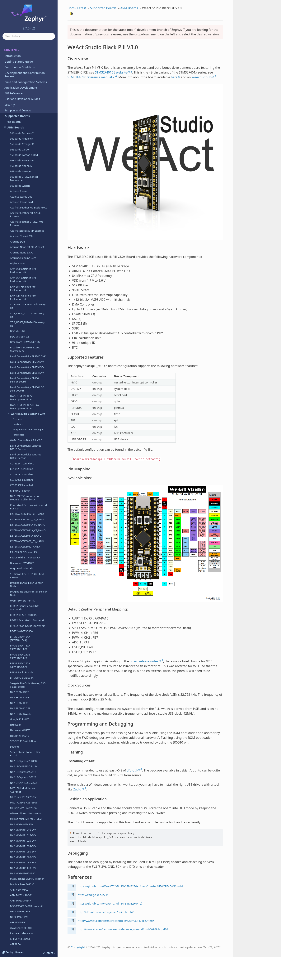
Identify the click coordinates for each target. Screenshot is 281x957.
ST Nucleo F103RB (20, 733)
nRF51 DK (15, 577)
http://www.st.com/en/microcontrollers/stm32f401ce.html (115, 921)
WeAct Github (201, 77)
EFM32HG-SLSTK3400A (23, 248)
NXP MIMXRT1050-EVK (23, 485)
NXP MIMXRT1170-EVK (23, 501)
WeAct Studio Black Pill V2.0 (26, 73)
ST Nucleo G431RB (20, 831)
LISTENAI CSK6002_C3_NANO (27, 153)
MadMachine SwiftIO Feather (27, 512)
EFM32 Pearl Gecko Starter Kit (27, 254)
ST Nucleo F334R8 (20, 760)
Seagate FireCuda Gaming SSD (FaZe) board (27, 318)
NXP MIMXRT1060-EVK (23, 490)
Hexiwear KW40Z (20, 363)
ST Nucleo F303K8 (20, 749)
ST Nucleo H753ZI (20, 858)
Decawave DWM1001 (22, 196)
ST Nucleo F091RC (20, 728)
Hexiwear (15, 358)
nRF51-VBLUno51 (20, 572)
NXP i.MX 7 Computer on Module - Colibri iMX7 (24, 131)
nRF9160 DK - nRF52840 (24, 700)
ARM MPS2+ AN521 (21, 528)
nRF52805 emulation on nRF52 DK (27, 662)
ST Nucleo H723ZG (20, 842)
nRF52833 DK (18, 603)
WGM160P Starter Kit (22, 234)
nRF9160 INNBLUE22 (22, 695)
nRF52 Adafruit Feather (23, 644)
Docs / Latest (77, 8)
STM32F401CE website (111, 72)
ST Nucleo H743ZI (20, 847)
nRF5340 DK (17, 684)
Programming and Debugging (28, 63)
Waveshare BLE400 (21, 561)
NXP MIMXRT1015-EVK (23, 469)
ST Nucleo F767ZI (20, 815)
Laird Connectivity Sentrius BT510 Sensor (25, 81)
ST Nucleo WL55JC (20, 946)
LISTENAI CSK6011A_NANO (25, 169)
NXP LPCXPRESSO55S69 (23, 416)
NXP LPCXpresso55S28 (23, 411)
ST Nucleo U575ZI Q (21, 935)
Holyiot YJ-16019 (19, 369)
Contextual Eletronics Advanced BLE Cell (28, 140)
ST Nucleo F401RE (20, 766)
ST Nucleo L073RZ (20, 880)
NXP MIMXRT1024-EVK (23, 479)
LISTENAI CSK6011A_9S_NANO (27, 158)
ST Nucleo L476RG (20, 913)
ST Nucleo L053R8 (20, 875)
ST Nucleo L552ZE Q (21, 929)
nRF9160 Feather (20, 124)
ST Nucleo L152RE (20, 886)
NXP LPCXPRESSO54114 (24, 400)
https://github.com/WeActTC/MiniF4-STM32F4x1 (109, 903)
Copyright (78, 947)
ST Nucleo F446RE (20, 798)
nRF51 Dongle (18, 583)
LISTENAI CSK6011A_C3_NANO (27, 164)
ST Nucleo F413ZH (20, 787)
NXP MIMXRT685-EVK (22, 507)
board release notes (144, 661)
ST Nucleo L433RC (20, 902)
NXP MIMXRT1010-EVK (23, 463)
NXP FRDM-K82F (19, 336)
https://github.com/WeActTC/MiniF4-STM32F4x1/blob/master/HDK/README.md (129, 886)
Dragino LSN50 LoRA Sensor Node (26, 218)
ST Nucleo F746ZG (20, 804)
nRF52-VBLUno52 (20, 655)
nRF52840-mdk (18, 614)
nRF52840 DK (18, 633)
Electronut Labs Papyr (22, 619)
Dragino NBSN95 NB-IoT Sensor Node (28, 226)
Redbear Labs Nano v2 (23, 650)
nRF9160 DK (17, 706)
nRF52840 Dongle (20, 639)
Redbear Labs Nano (21, 567)
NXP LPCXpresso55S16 (23, 405)
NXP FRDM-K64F (19, 331)
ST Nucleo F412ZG (20, 782)
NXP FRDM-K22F (19, 325)
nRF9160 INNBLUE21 (22, 689)
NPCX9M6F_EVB (19, 550)
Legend (14, 380)
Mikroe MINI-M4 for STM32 (26, 452)
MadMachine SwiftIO (22, 518)
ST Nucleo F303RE (20, 755)
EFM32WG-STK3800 (21, 264)
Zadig (77, 789)
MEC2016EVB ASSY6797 (23, 441)
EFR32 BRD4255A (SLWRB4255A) (20, 298)
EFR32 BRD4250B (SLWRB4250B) (20, 289)
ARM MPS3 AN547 (20, 534)
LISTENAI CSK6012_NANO (25, 180)
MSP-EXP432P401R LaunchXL (27, 539)
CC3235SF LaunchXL (21, 118)
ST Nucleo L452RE (20, 907)
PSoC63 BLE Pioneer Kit (23, 185)
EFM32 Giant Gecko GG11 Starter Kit (25, 241)
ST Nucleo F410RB (20, 771)
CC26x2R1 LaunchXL (22, 108)
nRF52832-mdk (18, 588)
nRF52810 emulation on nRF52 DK (27, 671)
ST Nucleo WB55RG (21, 940)
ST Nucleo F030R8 (20, 711)
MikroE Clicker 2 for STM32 (25, 447)
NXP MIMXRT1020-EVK (23, 474)
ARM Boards (129, 8)
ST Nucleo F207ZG (20, 738)
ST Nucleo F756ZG (20, 809)
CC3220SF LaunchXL (21, 113)
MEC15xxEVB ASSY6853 (23, 430)
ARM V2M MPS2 (19, 523)
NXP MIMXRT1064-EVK (23, 496)
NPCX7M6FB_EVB (20, 545)
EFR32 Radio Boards (21, 306)
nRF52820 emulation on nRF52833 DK (24, 596)
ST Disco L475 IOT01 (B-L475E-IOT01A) (27, 209)
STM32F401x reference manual (90, 77)
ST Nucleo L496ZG (20, 918)
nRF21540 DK (18, 556)
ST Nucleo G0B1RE (20, 826)
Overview (17, 52)
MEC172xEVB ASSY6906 (23, 436)
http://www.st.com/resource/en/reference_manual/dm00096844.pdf (122, 929)
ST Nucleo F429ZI (20, 793)
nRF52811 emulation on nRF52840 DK (24, 626)
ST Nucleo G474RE (20, 836)
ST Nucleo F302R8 (20, 744)
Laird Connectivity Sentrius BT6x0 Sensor (25, 89)
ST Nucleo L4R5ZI (20, 924)
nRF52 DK (15, 679)
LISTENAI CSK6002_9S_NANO (27, 147)
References (18, 68)
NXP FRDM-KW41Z (20, 347)
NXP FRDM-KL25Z (20, 342)
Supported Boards (103, 8)
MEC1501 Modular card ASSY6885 (23, 423)
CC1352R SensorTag (21, 102)
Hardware (18, 57)
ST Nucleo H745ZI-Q (21, 853)
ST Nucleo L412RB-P (21, 891)
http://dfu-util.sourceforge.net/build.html (104, 912)
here (174, 77)
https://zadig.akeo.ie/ (91, 895)
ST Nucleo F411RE (20, 777)
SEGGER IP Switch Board (24, 374)
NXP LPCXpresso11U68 (23, 394)
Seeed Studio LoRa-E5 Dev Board (25, 387)
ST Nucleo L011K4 (20, 864)
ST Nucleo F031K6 (20, 717)
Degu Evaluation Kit (21, 202)
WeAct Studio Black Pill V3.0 (26, 47)
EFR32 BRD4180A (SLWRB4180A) (20, 280)
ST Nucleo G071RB (20, 820)
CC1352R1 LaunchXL (22, 97)
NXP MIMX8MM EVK (21, 458)
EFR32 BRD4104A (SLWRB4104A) (20, 272)
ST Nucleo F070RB (20, 722)
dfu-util (132, 770)
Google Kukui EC (19, 353)
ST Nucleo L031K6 (20, 869)
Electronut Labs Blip (21, 608)
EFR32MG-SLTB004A (21, 311)
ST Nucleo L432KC (20, 896)
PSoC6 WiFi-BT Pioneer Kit (25, 191)
